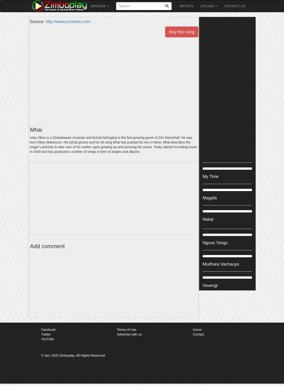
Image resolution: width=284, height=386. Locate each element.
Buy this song (181, 32)
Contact (198, 334)
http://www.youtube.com (68, 21)
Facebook (48, 330)
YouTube (47, 339)
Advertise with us (129, 334)
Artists (186, 6)
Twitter (46, 334)
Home (197, 330)
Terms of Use (126, 330)
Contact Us (234, 6)
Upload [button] (208, 6)
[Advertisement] (114, 199)
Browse (100, 6)
